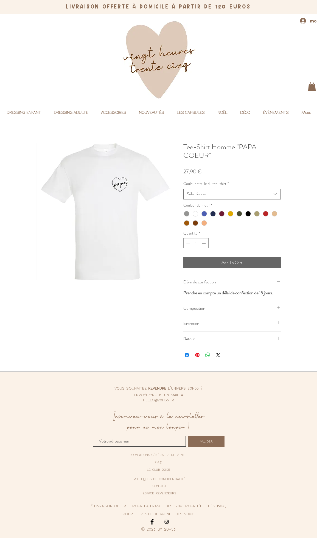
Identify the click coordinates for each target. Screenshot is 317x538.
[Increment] (204, 243)
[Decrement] (187, 243)
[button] (312, 86)
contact (159, 485)
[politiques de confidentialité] (160, 479)
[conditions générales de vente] (159, 454)
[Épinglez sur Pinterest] (197, 355)
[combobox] (232, 194)
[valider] (206, 441)
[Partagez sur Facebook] (187, 355)
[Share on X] (218, 355)
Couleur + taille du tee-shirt (206, 183)
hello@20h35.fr (158, 399)
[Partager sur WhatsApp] (207, 355)
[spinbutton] (196, 243)
